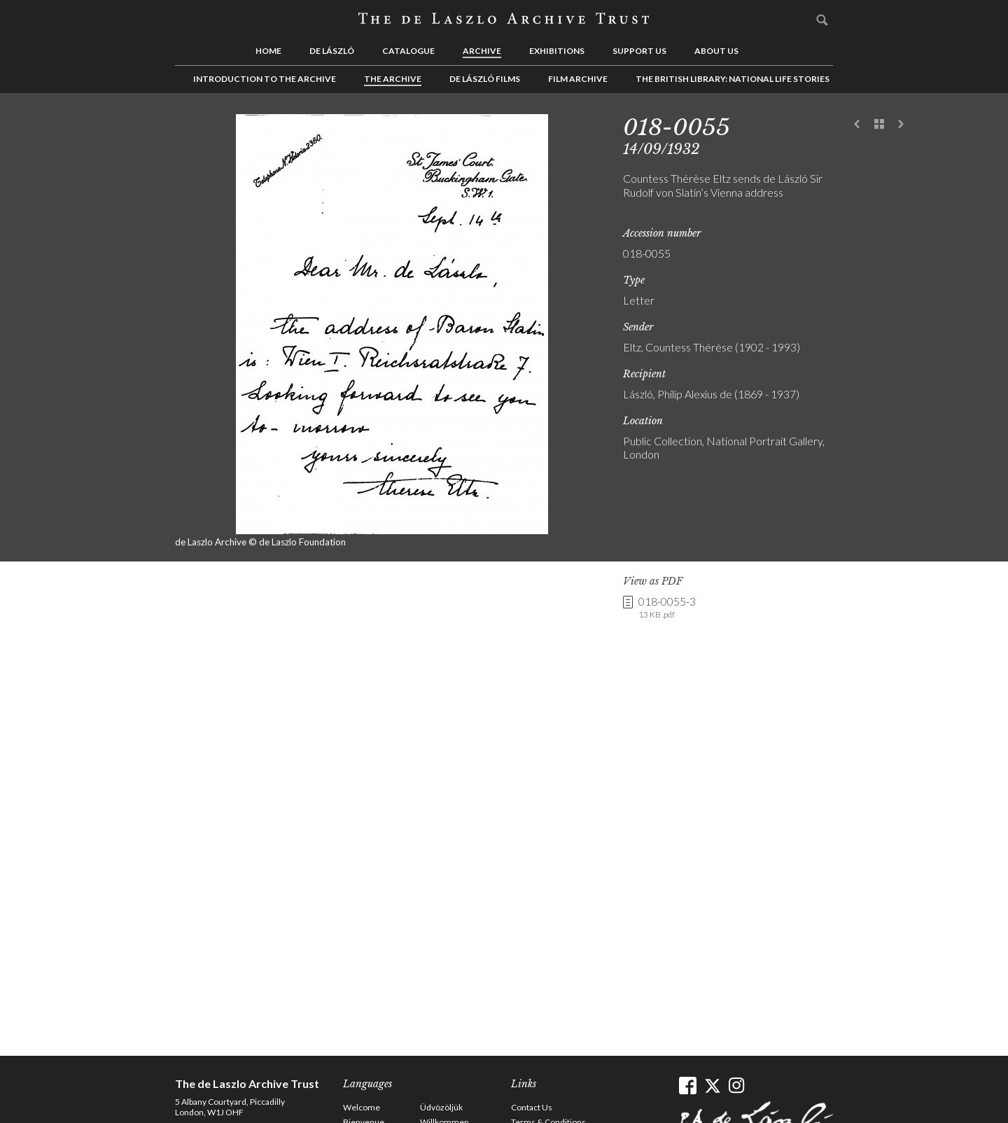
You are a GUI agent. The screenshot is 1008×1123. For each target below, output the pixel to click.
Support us (639, 51)
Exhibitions (556, 51)
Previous (857, 124)
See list (879, 124)
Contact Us (531, 1107)
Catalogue (408, 51)
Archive (482, 51)
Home (268, 51)
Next (900, 124)
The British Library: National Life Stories (733, 79)
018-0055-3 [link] (667, 607)
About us (716, 51)
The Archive (392, 79)
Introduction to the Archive (264, 79)
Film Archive (578, 79)
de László (331, 51)
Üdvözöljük (441, 1107)
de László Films (484, 79)
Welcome (361, 1107)
